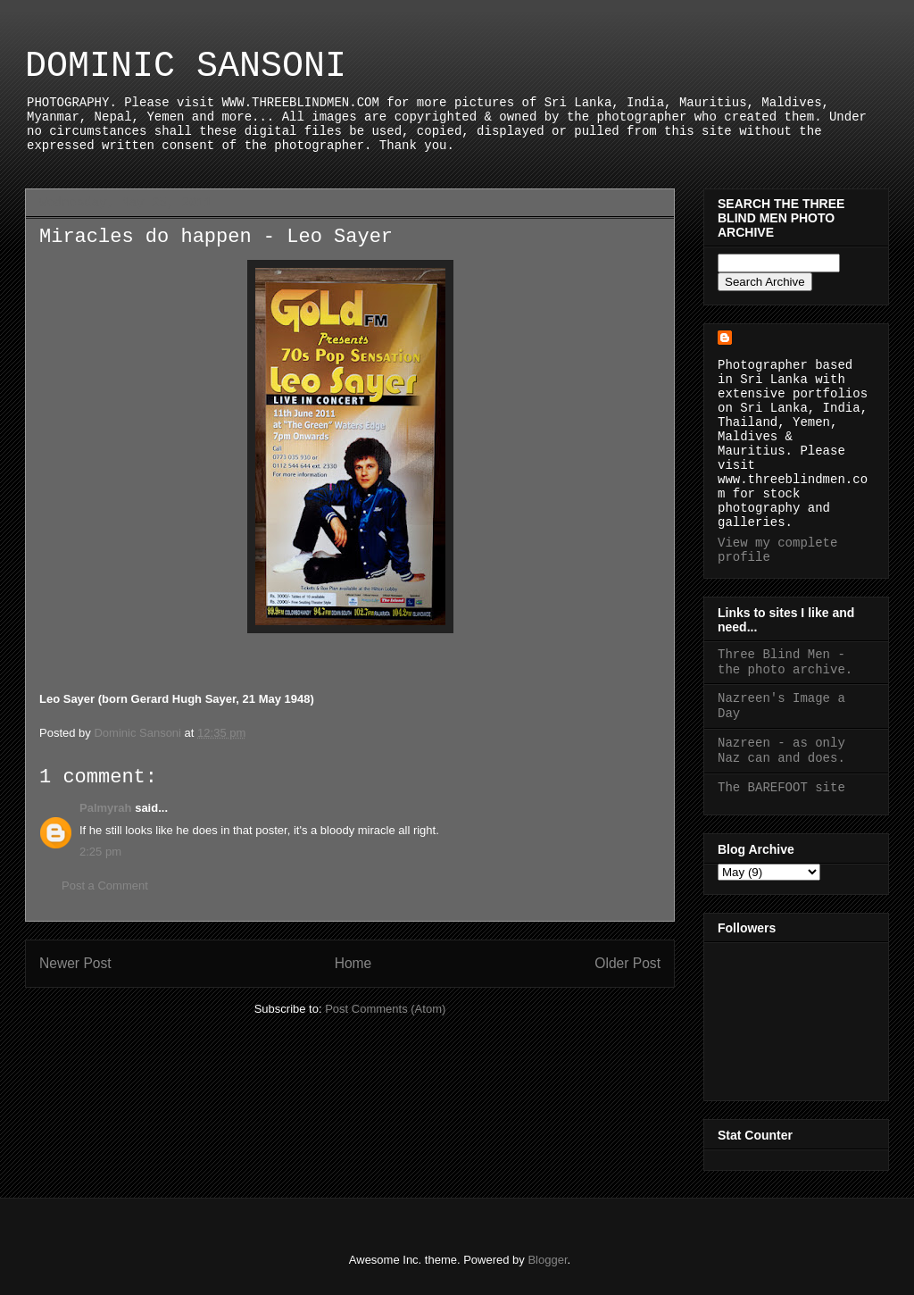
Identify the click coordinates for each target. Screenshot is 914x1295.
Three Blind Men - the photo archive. (785, 662)
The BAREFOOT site (781, 788)
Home (353, 963)
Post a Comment (105, 885)
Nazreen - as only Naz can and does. (781, 750)
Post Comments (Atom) (385, 1008)
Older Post (627, 963)
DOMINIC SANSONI (185, 66)
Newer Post (75, 963)
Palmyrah (105, 808)
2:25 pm (100, 851)
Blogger (547, 1259)
